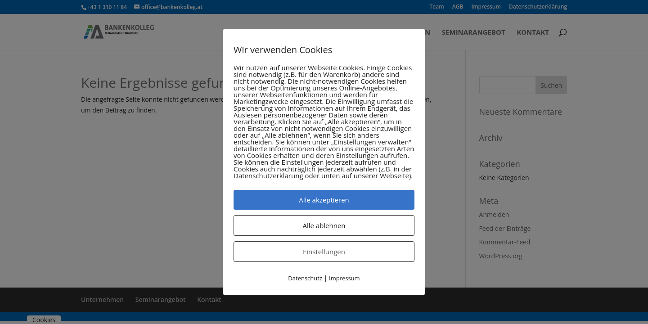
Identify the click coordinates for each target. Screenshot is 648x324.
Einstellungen (324, 251)
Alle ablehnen (323, 225)
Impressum (344, 278)
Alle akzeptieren (324, 199)
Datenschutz (305, 278)
